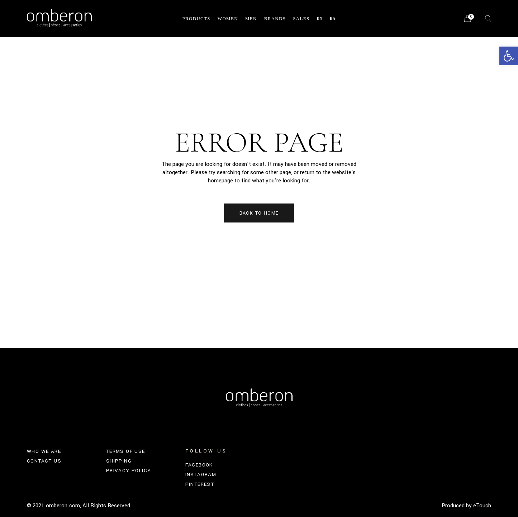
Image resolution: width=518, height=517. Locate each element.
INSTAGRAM (201, 474)
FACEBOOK (199, 464)
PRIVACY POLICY (128, 470)
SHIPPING (119, 461)
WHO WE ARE (44, 451)
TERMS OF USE (125, 451)
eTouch (482, 505)
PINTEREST (199, 484)
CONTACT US (44, 461)
